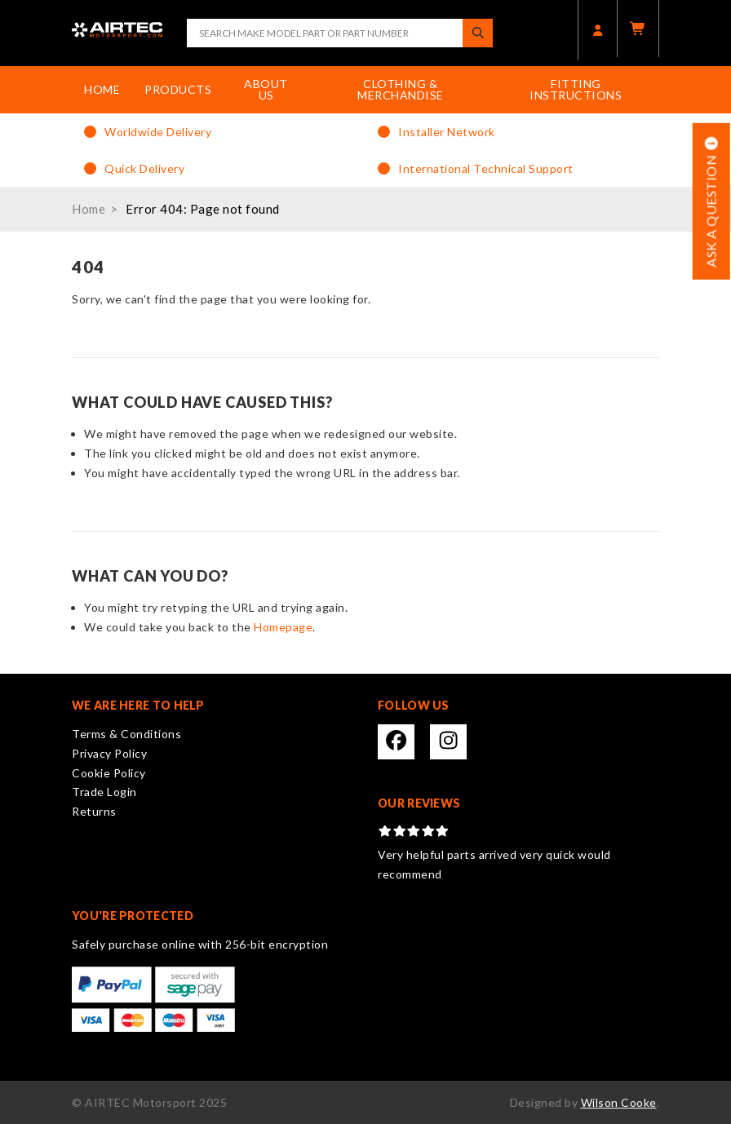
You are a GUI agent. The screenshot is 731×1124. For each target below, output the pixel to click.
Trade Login (104, 792)
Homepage (283, 627)
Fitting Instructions (575, 89)
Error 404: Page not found (203, 208)
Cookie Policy (109, 773)
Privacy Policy (109, 753)
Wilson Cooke (619, 1102)
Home (102, 89)
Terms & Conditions (126, 734)
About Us (266, 89)
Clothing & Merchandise (400, 89)
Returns (94, 811)
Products (177, 89)
